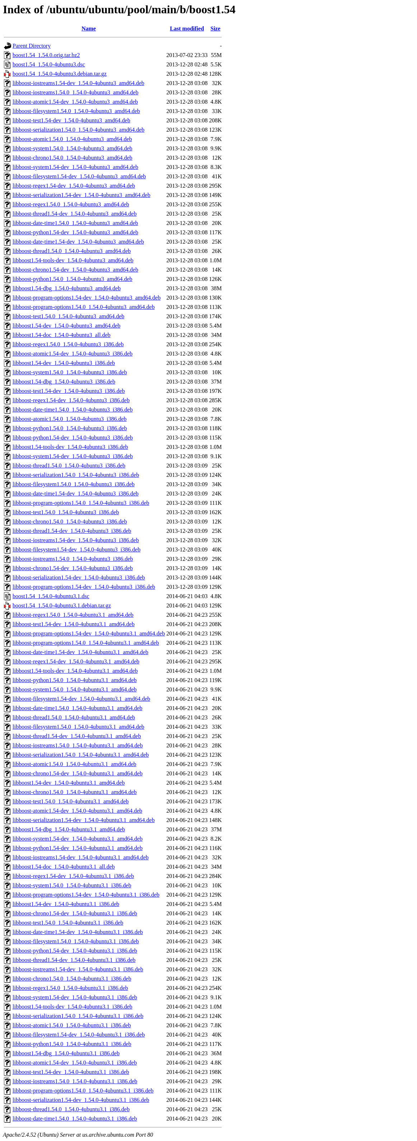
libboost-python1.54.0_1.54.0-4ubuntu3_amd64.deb (72, 279)
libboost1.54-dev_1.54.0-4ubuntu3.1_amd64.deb (69, 783)
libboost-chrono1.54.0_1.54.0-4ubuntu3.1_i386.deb (72, 979)
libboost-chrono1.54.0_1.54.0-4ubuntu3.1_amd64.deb (75, 792)
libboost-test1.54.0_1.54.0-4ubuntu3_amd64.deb (69, 316)
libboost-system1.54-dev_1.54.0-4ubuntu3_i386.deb (73, 456)
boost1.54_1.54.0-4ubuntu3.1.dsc (51, 596)
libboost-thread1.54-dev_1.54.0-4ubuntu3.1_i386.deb (74, 960)
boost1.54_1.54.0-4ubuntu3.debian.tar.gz (60, 74)
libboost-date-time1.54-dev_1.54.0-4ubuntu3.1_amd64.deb (80, 652)
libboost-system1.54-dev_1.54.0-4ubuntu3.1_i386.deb (75, 997)
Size (216, 28)
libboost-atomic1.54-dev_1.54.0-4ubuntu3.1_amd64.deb (77, 811)
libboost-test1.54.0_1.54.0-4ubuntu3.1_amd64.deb (71, 801)
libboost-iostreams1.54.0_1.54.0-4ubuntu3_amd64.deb (76, 92)
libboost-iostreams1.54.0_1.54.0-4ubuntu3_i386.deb (73, 559)
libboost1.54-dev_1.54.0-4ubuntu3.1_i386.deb (66, 904)
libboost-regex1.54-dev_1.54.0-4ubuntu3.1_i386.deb (73, 876)
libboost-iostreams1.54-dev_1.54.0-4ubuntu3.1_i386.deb (78, 969)
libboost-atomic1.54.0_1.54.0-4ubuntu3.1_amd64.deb (74, 764)
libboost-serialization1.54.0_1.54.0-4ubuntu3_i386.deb (76, 475)
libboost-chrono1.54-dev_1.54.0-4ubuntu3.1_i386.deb (75, 913)
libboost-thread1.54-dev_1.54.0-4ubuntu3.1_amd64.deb (77, 736)
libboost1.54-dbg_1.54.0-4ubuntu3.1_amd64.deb (69, 829)
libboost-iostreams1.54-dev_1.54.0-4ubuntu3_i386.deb (76, 540)
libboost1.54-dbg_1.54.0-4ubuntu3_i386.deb (64, 382)
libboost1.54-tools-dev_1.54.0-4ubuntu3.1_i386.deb (72, 1007)
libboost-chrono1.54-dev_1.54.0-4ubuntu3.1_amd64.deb (77, 773)
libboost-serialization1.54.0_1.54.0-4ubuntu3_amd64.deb (79, 130)
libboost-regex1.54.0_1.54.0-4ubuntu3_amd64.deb (71, 204)
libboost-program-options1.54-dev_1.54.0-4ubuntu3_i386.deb (84, 587)
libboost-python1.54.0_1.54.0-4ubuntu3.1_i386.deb (72, 1044)
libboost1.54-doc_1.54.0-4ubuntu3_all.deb (62, 335)
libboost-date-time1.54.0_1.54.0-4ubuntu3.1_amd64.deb (77, 708)
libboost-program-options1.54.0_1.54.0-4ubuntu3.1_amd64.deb (86, 643)
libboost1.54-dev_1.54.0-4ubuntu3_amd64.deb (66, 326)
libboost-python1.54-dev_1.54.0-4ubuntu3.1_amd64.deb (77, 848)
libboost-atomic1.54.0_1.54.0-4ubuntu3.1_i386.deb (72, 1025)
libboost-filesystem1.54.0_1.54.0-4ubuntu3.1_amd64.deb (78, 727)
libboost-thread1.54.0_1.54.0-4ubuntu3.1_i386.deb (71, 1109)
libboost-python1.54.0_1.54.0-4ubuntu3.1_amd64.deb (75, 680)
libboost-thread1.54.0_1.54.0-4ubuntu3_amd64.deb (72, 251)
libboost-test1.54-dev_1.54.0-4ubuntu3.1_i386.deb (71, 1072)
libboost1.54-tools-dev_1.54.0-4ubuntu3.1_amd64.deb (75, 671)
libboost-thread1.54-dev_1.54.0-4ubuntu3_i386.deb (72, 531)
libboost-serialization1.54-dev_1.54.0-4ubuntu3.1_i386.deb (81, 1100)
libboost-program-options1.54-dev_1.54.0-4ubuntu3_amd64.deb (86, 298)
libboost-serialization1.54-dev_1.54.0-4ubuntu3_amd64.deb (81, 195)
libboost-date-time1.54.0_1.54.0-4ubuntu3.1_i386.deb (75, 1119)
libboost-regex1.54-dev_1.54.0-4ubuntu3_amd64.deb (74, 186)
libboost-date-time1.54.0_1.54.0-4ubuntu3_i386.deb (73, 410)
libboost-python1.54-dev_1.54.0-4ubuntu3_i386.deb (73, 438)
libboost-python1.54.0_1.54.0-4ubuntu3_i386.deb (70, 428)
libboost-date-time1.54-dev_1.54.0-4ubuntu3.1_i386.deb (78, 932)
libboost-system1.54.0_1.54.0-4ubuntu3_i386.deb (70, 372)
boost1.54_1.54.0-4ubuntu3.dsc (49, 64)
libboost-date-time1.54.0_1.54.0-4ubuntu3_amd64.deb (75, 223)
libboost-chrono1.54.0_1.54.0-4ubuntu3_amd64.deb (72, 158)
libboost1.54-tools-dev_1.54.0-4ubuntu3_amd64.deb (73, 260)
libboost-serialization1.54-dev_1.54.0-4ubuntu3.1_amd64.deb (84, 820)
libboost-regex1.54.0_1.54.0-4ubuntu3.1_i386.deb (70, 988)
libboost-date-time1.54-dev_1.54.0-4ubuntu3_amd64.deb (78, 242)
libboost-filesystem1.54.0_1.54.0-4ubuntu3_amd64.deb (76, 111)
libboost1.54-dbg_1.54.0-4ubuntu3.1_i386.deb (66, 1053)
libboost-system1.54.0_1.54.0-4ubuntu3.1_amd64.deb (75, 689)
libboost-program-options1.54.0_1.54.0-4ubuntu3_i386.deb (81, 503)
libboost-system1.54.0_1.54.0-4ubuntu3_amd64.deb (72, 148)
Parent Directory (32, 46)
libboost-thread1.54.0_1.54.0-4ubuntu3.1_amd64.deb (74, 717)
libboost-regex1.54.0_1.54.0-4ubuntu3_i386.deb (68, 344)
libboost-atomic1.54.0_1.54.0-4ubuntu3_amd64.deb (72, 139)
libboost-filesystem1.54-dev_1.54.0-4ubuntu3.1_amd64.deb (81, 699)
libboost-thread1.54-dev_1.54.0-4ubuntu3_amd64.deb (75, 214)
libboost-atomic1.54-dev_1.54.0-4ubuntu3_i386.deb (72, 354)
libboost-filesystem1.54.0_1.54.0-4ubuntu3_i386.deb (74, 484)
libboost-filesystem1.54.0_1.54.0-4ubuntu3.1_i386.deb (76, 941)
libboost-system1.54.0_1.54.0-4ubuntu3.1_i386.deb (72, 885)
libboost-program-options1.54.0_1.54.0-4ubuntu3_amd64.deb (84, 307)
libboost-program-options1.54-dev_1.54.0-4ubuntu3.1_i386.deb (86, 895)
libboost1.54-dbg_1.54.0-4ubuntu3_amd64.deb (67, 288)
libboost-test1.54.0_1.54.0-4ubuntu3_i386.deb (66, 512)
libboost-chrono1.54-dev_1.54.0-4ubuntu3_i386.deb (73, 568)
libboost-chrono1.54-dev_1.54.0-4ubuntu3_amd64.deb (75, 270)
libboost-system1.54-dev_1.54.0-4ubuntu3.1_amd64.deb (77, 839)
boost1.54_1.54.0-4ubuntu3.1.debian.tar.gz (62, 605)
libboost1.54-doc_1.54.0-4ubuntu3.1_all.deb (64, 867)
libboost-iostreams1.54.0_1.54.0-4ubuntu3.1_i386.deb (75, 1081)
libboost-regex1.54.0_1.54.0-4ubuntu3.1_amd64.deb (73, 615)
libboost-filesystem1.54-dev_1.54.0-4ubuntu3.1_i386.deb (79, 1035)
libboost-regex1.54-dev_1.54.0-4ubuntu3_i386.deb (71, 400)
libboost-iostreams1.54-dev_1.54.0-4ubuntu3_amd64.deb (78, 83)
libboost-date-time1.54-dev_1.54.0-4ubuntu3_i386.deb (76, 493)
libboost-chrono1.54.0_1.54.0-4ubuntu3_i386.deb (70, 521)
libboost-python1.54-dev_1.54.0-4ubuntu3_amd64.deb (75, 232)
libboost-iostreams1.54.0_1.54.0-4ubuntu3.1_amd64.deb (78, 745)
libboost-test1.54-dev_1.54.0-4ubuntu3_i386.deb (69, 391)
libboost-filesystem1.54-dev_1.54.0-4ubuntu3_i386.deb (76, 549)
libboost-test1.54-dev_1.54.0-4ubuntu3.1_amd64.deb (74, 624)
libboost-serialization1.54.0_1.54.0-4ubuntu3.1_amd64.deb (81, 755)
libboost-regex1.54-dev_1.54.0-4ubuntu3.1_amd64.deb (76, 661)
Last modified (187, 28)
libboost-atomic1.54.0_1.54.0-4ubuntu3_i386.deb (70, 419)
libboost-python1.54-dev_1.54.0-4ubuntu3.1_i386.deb (75, 951)
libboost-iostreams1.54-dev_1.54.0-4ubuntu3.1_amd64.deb (81, 857)
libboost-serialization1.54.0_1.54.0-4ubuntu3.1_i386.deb (78, 1016)
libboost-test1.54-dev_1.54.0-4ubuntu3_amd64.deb (71, 120)
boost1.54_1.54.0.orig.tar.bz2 (46, 55)
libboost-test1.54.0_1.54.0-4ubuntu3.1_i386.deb (68, 923)
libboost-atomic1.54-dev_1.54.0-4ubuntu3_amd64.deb (75, 102)
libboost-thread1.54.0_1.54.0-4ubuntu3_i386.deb (69, 465)
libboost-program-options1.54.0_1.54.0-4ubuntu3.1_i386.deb (83, 1091)
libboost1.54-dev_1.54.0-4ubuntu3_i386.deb (64, 363)
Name (88, 28)
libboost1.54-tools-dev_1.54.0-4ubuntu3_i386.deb (70, 447)
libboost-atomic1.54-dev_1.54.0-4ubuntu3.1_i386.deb (75, 1063)
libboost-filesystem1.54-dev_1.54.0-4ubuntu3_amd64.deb (79, 176)
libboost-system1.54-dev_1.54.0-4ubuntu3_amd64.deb (75, 167)
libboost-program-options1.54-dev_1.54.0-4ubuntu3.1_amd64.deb (89, 633)
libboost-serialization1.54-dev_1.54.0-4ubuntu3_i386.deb (79, 577)
